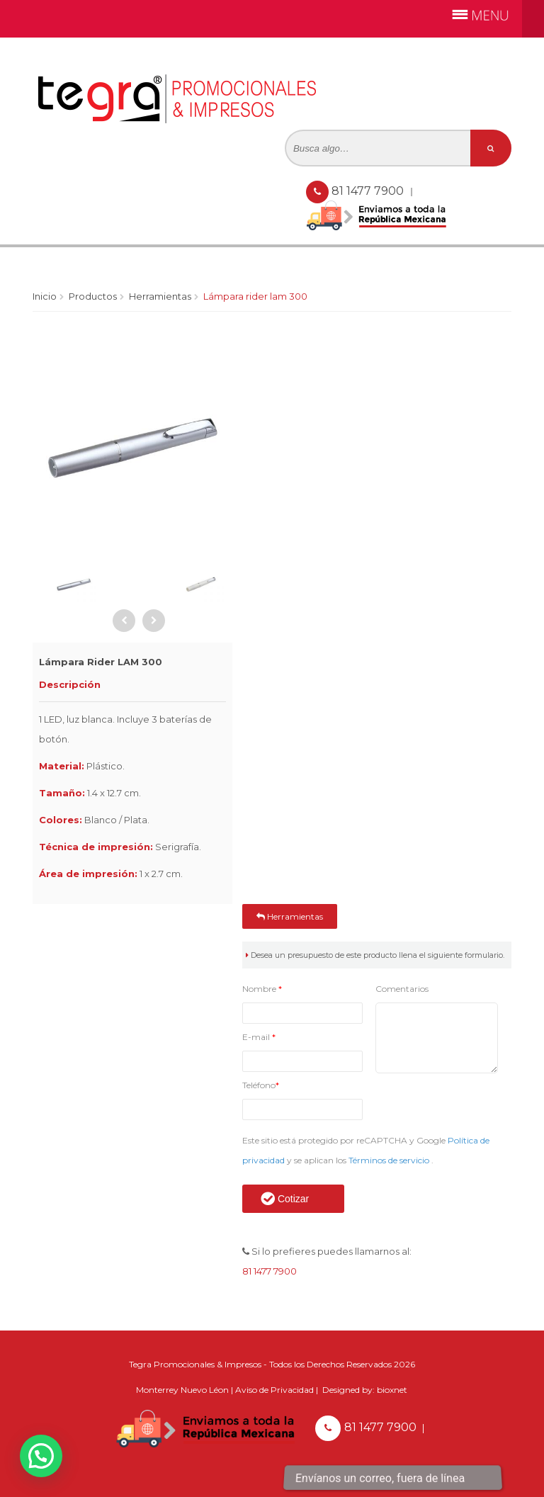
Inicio (45, 296)
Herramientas (160, 296)
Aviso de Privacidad (274, 1389)
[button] (41, 1456)
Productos (93, 296)
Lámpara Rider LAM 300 (255, 296)
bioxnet (392, 1389)
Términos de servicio (389, 1160)
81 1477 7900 (369, 191)
